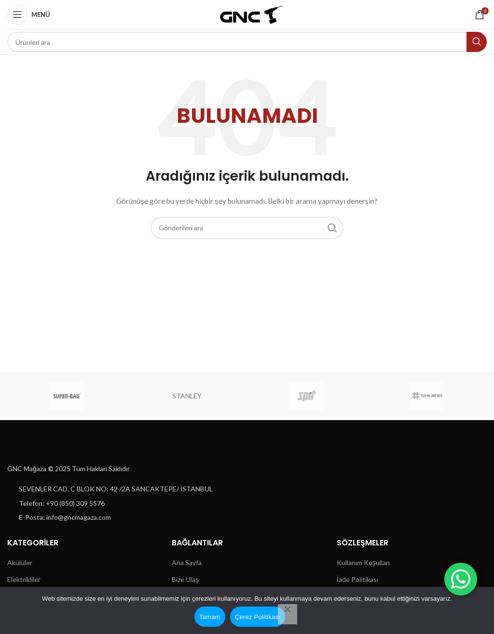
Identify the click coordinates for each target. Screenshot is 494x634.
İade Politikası (357, 579)
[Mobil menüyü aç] (28, 14)
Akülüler (19, 562)
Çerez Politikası (257, 617)
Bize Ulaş (185, 579)
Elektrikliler (24, 579)
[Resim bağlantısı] (39, 446)
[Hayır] (287, 614)
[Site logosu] (247, 14)
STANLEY (187, 396)
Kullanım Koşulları (363, 562)
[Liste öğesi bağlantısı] (123, 489)
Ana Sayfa (187, 562)
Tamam (209, 617)
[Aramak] (247, 42)
